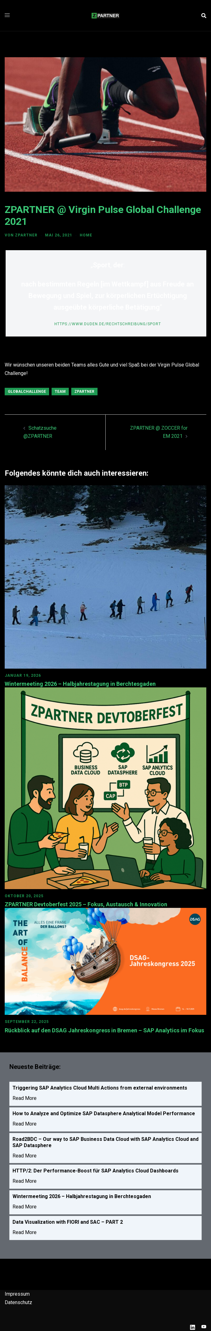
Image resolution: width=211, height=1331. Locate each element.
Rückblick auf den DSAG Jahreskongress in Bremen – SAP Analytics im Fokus (104, 1030)
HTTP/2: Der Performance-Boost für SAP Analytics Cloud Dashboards (95, 1171)
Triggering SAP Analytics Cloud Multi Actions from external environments (100, 1088)
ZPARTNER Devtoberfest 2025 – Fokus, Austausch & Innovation (86, 904)
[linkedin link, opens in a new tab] (192, 1326)
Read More (25, 1098)
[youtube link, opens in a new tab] (203, 1326)
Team (60, 391)
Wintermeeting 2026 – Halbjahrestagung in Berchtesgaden (80, 684)
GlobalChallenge (27, 391)
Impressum (17, 1294)
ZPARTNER (26, 235)
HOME (86, 235)
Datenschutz (18, 1302)
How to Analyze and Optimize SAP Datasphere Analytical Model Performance (104, 1113)
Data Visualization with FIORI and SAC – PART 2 (68, 1222)
